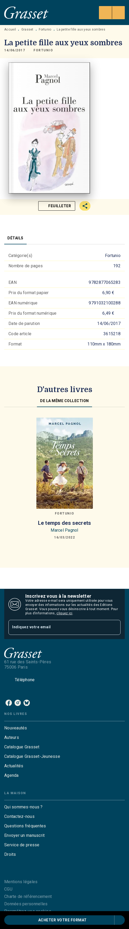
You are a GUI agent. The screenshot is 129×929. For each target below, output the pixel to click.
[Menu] (112, 12)
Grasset (27, 29)
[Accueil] (26, 12)
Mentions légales (20, 881)
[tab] (15, 238)
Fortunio (45, 29)
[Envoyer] (114, 627)
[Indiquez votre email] (57, 627)
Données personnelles (25, 903)
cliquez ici (64, 613)
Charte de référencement (28, 896)
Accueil (10, 29)
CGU (8, 889)
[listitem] (8, 702)
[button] (43, 50)
